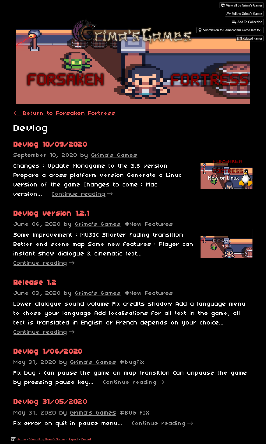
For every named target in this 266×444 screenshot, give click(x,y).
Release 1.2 (35, 282)
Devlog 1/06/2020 (48, 351)
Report (73, 439)
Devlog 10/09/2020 (51, 144)
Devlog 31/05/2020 (51, 402)
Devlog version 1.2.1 (52, 213)
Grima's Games (114, 155)
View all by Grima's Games (47, 439)
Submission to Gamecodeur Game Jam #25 (230, 30)
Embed (86, 439)
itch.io (21, 439)
